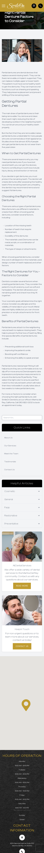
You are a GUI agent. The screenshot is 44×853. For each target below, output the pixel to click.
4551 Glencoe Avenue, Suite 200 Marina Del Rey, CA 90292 (22, 844)
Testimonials (10, 462)
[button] (3, 6)
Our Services (10, 446)
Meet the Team (11, 454)
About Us (8, 438)
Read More (22, 585)
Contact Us (9, 470)
